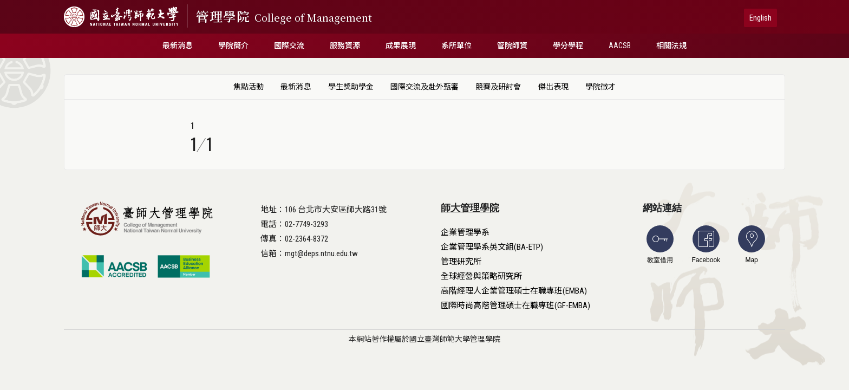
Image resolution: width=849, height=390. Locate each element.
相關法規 (671, 45)
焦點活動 (248, 86)
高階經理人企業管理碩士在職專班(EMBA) (514, 291)
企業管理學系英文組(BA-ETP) (492, 247)
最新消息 (177, 45)
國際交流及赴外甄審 (424, 86)
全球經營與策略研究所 (481, 276)
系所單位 (456, 45)
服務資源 (345, 45)
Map (751, 244)
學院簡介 (233, 45)
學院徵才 (600, 86)
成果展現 (401, 45)
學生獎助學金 (351, 86)
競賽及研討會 (498, 86)
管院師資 (512, 45)
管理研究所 (461, 261)
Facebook (705, 244)
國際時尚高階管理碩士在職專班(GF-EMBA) (515, 305)
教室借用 (660, 244)
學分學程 (568, 45)
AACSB (620, 45)
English (760, 18)
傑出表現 (553, 86)
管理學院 (284, 15)
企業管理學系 (465, 232)
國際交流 (289, 45)
